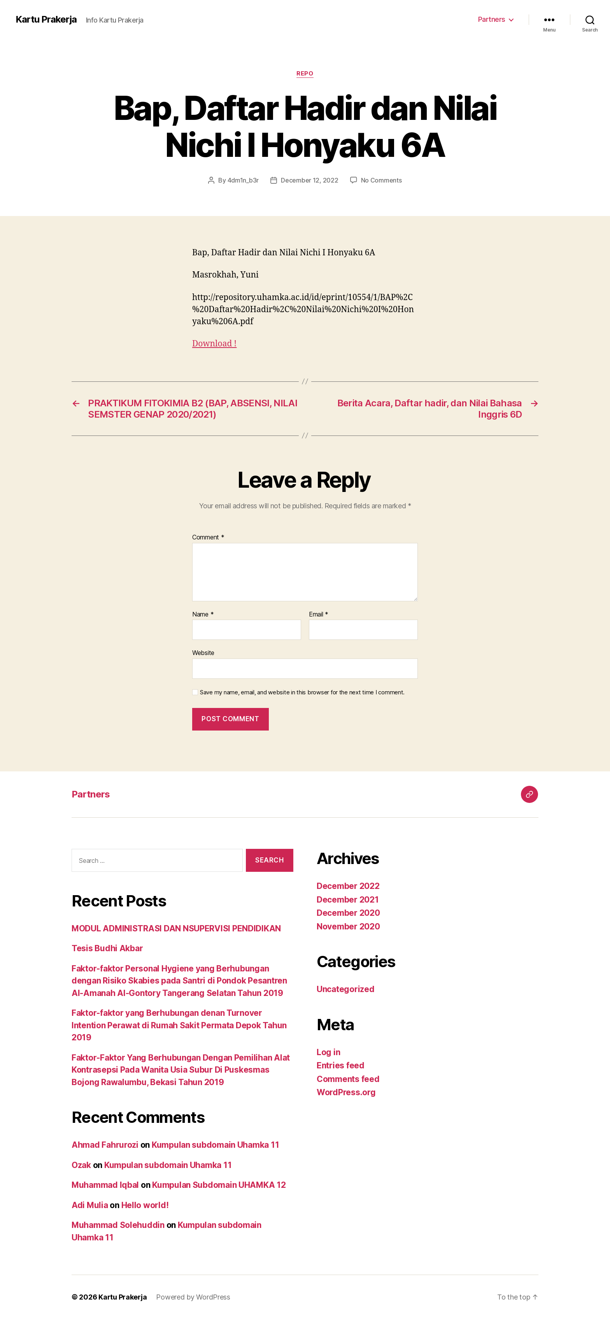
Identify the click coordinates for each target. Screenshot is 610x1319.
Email (318, 614)
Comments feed (348, 1079)
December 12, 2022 (309, 180)
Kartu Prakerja (46, 19)
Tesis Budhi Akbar (107, 948)
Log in (328, 1052)
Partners (491, 19)
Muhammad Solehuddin (118, 1225)
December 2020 (348, 913)
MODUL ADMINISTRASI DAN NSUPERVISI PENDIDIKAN (176, 928)
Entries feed (341, 1065)
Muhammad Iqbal (105, 1185)
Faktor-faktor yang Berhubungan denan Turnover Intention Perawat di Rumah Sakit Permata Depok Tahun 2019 (179, 1025)
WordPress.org (346, 1092)
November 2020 (348, 926)
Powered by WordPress (193, 1297)
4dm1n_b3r (243, 180)
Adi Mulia (90, 1205)
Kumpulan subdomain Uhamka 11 (215, 1145)
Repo (304, 73)
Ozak (81, 1165)
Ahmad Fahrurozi (105, 1145)
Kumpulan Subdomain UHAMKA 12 (219, 1185)
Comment (208, 537)
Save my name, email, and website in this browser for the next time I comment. (302, 692)
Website (203, 653)
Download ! (214, 344)
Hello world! (145, 1205)
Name (203, 614)
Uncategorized (346, 989)
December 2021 (348, 900)
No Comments (381, 180)
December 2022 (348, 886)
